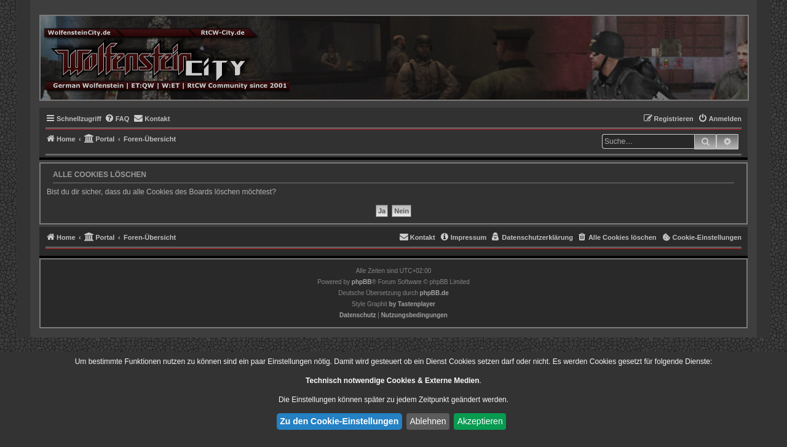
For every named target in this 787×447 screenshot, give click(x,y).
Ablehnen (427, 421)
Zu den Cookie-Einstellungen (339, 421)
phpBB (362, 282)
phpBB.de (434, 293)
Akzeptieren (480, 421)
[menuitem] (117, 118)
